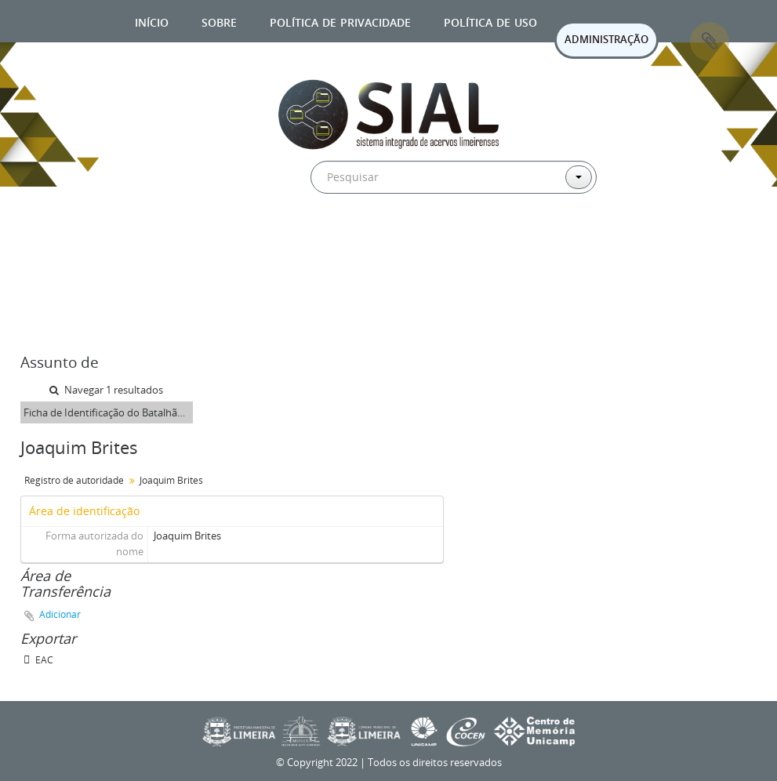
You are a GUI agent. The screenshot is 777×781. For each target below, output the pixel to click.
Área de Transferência (709, 41)
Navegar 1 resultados (106, 390)
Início (152, 20)
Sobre (219, 20)
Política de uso (490, 20)
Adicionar (60, 614)
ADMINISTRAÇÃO (606, 39)
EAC (38, 660)
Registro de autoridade (74, 480)
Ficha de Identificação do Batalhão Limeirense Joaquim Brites (108, 412)
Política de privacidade (340, 20)
